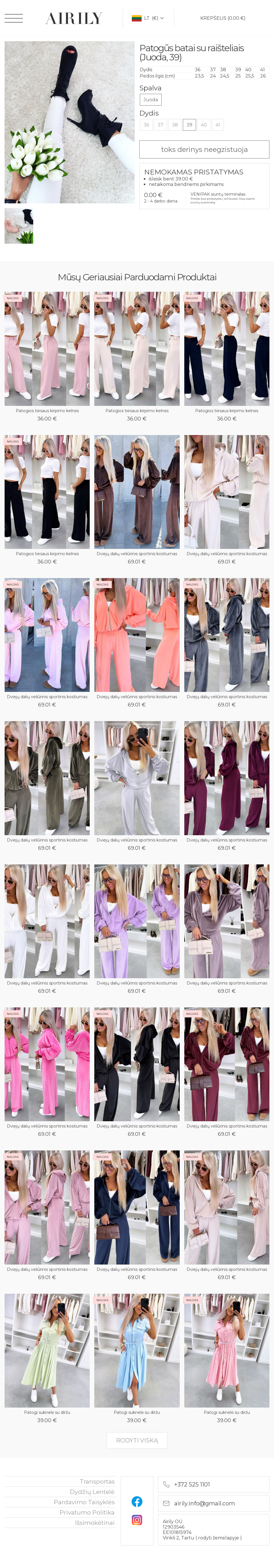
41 (218, 125)
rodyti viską (137, 1440)
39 (189, 125)
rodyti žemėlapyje (219, 1538)
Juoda (151, 99)
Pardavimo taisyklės (84, 1502)
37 (160, 125)
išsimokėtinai (95, 1522)
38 (175, 125)
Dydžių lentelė (92, 1491)
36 (146, 125)
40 (204, 125)
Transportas (97, 1481)
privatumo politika (87, 1512)
